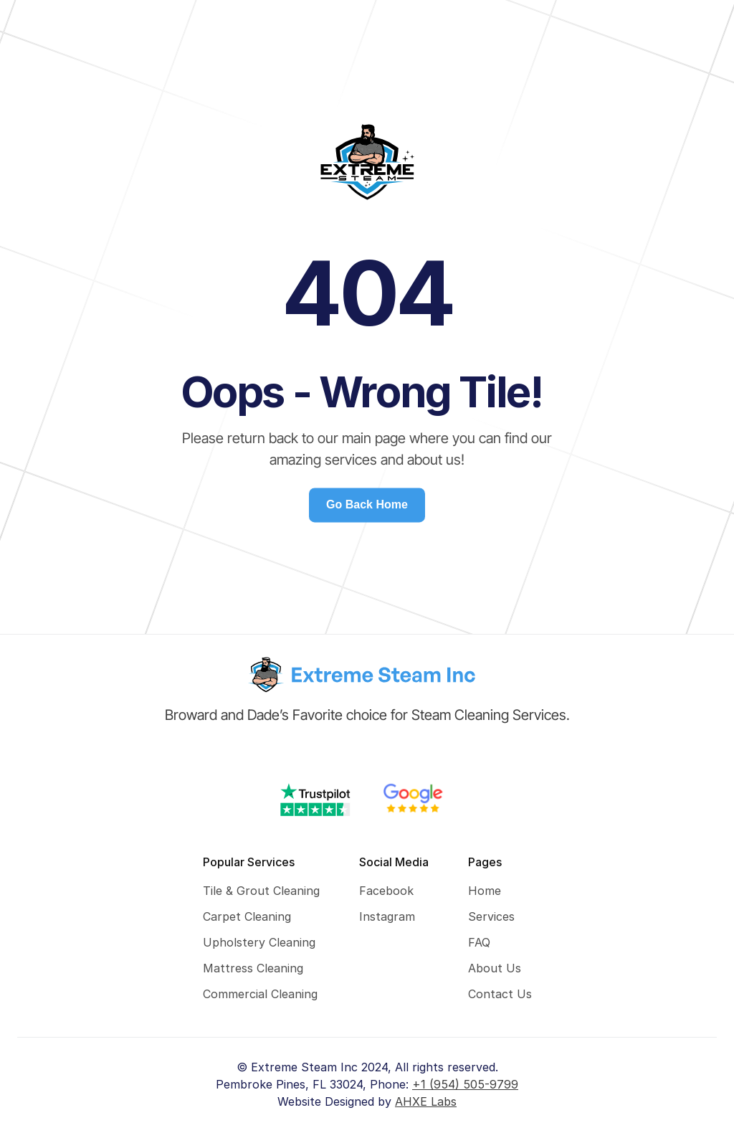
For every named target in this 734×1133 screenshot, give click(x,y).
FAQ (479, 942)
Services (491, 916)
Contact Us (500, 994)
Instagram (387, 916)
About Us (494, 968)
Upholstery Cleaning (259, 942)
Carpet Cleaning (247, 916)
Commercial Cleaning (260, 994)
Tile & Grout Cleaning (261, 890)
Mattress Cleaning (253, 968)
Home (484, 890)
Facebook (386, 890)
